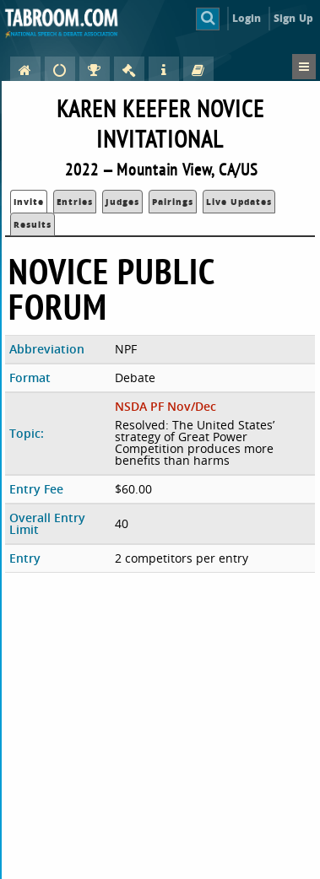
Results (33, 224)
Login (247, 18)
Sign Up (293, 18)
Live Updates (239, 202)
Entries (75, 202)
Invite (29, 202)
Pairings (172, 202)
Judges (122, 202)
